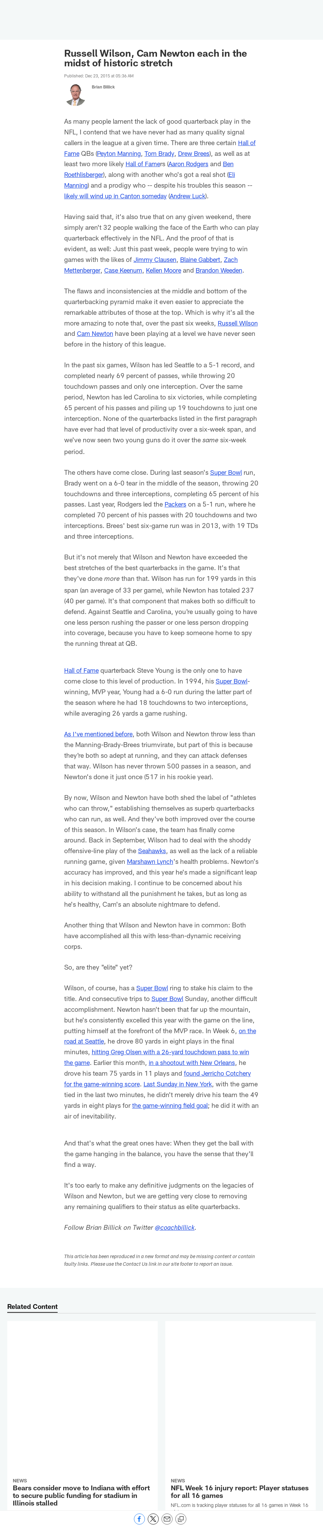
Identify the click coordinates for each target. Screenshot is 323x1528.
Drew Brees (201, 153)
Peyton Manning (122, 153)
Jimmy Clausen (157, 259)
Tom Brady (165, 153)
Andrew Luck (197, 196)
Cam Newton (118, 333)
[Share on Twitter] (153, 1523)
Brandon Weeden (229, 270)
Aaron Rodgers (191, 164)
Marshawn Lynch (173, 861)
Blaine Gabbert (205, 259)
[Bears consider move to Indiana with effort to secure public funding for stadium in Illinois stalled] (82, 1371)
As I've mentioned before (101, 734)
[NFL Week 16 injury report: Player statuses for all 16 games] (240, 1357)
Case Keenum (126, 270)
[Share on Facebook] (139, 1523)
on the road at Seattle (121, 1052)
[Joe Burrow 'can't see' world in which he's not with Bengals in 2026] (82, 1455)
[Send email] (167, 1523)
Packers (176, 504)
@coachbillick (175, 1239)
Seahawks (153, 851)
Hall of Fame (144, 164)
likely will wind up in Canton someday (119, 196)
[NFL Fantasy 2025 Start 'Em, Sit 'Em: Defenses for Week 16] (240, 1452)
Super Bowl (227, 472)
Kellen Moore (170, 270)
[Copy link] (180, 1519)
